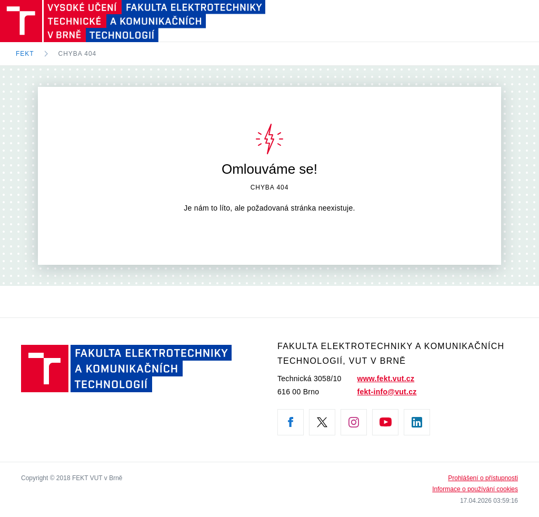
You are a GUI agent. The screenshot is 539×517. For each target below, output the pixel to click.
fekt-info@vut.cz (387, 391)
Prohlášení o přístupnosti (483, 478)
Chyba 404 (77, 53)
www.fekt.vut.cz (386, 378)
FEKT (25, 53)
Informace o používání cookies (475, 489)
